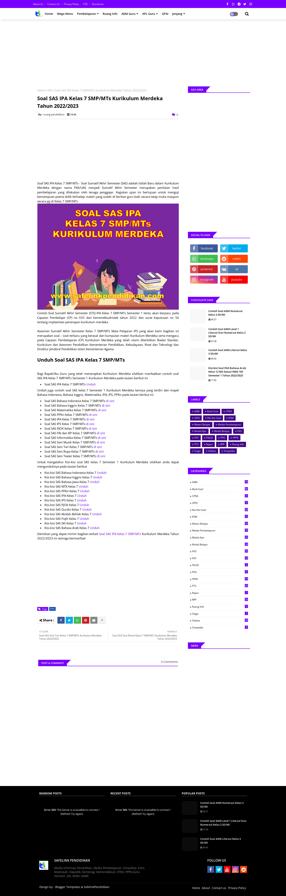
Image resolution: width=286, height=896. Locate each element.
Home (49, 14)
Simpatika (229, 451)
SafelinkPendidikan (96, 887)
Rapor (209, 444)
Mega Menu (65, 14)
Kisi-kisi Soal (214, 418)
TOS (85, 4)
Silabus (212, 451)
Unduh (91, 384)
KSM (231, 418)
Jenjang (177, 14)
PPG (223, 437)
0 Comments (169, 662)
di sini (110, 401)
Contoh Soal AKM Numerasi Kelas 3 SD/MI (225, 312)
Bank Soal (212, 411)
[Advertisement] (143, 51)
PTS (196, 444)
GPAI (165, 14)
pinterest (207, 269)
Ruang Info (110, 14)
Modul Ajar (200, 431)
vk (236, 269)
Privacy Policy (71, 4)
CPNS (229, 411)
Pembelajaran (86, 14)
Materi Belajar (202, 424)
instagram (207, 279)
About (206, 888)
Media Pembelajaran (229, 424)
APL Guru (148, 14)
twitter (236, 248)
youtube (236, 279)
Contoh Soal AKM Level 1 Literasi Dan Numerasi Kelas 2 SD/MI (227, 332)
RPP (222, 444)
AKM (197, 411)
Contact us (53, 4)
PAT (196, 437)
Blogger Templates (67, 887)
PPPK (235, 437)
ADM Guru (128, 14)
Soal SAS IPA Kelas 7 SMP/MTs (120, 534)
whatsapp (206, 259)
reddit (237, 259)
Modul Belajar (222, 431)
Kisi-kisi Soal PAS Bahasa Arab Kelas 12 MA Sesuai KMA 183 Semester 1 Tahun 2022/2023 (227, 371)
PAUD (209, 437)
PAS (49, 90)
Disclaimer (98, 4)
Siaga (197, 451)
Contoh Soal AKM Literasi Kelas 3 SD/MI (227, 351)
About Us (38, 4)
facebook (207, 248)
